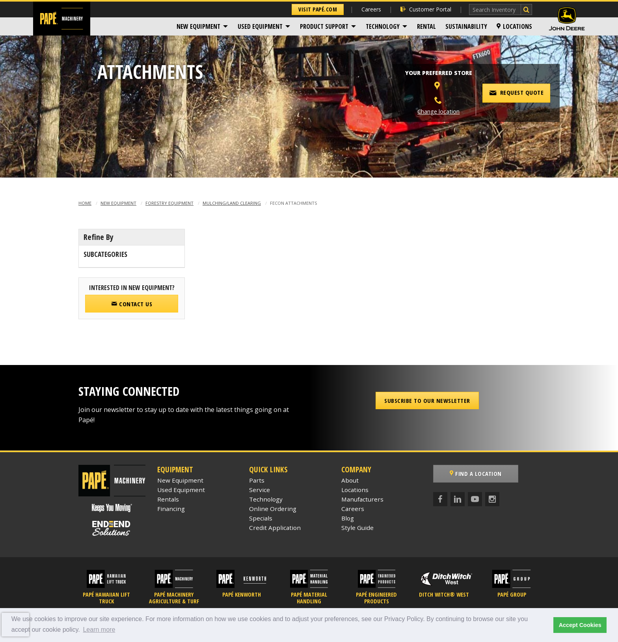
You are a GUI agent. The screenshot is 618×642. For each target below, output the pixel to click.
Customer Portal (425, 9)
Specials (260, 518)
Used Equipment (260, 26)
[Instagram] (492, 499)
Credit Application (275, 528)
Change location (438, 111)
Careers (371, 9)
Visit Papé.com (317, 9)
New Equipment (198, 26)
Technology (383, 26)
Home (84, 203)
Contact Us (131, 304)
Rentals (168, 499)
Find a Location (476, 473)
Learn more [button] (99, 629)
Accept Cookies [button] (580, 625)
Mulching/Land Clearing (232, 203)
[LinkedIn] (457, 499)
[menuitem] (202, 26)
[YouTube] (475, 499)
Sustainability (466, 26)
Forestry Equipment (169, 203)
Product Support (324, 26)
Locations (514, 26)
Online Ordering (272, 509)
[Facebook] (440, 499)
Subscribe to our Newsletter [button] (427, 400)
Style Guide (357, 528)
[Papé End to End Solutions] (112, 528)
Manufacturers (362, 499)
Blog (347, 518)
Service (259, 490)
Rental (426, 26)
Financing (171, 509)
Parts (256, 480)
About (350, 480)
